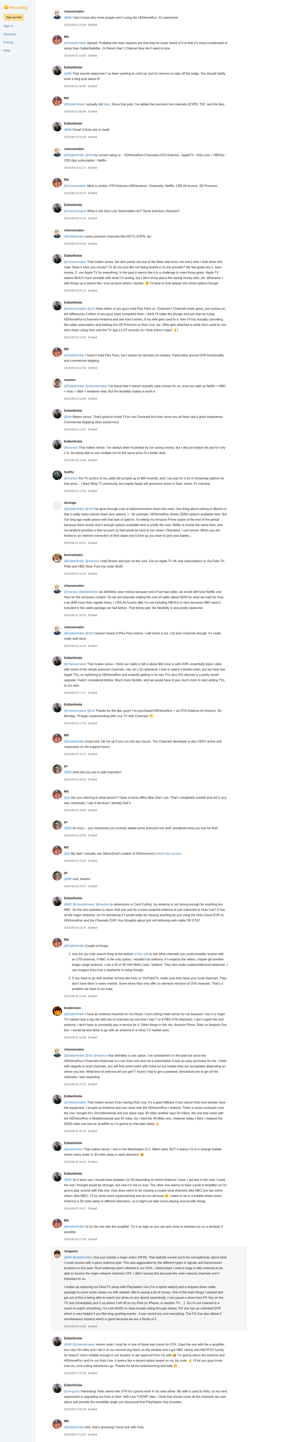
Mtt (78, 36)
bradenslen (84, 1008)
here (119, 104)
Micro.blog (18, 7)
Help (7, 50)
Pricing (8, 42)
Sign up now (13, 17)
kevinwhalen (85, 555)
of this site (153, 954)
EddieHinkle (85, 67)
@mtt (101, 155)
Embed (104, 24)
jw (77, 766)
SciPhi (81, 472)
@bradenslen (85, 1149)
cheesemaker (86, 11)
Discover (10, 34)
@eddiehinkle (100, 592)
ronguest (83, 1251)
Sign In (9, 26)
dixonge (82, 502)
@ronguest (84, 1391)
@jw (79, 797)
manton (82, 380)
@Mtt (80, 17)
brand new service (181, 853)
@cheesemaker (87, 43)
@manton (83, 447)
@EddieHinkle (86, 104)
